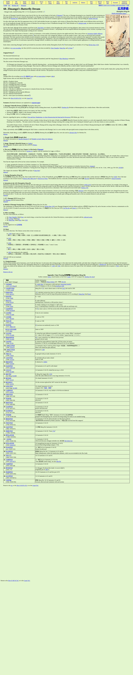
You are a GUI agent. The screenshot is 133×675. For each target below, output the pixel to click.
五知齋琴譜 (9, 406)
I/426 (11, 306)
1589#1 (45, 362)
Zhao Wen (37, 170)
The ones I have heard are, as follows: (13, 213)
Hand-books (24, 2)
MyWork (16, 2)
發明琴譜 (8, 296)
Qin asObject (33, 2)
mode (82, 23)
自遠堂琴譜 (9, 427)
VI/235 (12, 359)
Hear (58, 1)
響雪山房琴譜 (10, 435)
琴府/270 (12, 327)
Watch (58, 3)
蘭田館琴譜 (9, 419)
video (52, 76)
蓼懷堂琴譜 (9, 402)
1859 (115, 177)
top (11, 485)
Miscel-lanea (100, 2)
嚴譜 (45, 388)
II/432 (11, 322)
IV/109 (12, 314)
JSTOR (120, 167)
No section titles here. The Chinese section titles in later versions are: (22, 230)
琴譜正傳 (8, 321)
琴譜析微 (8, 398)
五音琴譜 (8, 333)
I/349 (11, 298)
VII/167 (12, 347)
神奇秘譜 (9, 284)
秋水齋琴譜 (9, 451)
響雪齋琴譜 (9, 468)
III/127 (11, 294)
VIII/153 (12, 367)
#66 (11, 331)
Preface (35, 145)
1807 (46, 469)
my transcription (40, 76)
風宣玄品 (8, 300)
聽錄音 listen (29, 76)
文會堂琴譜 (9, 358)
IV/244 (12, 335)
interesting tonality (66, 284)
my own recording (16, 48)
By (8, 217)
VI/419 (12, 363)
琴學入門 (8, 455)
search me (124, 3)
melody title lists (93, 18)
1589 (43, 349)
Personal (115, 2)
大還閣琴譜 (9, 390)
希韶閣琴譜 (9, 472)
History (83, 2)
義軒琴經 (8, 374)
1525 (26, 220)
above (49, 277)
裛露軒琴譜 (9, 431)
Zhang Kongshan (116, 178)
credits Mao (40, 284)
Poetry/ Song (50, 2)
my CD (23, 76)
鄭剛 (49, 388)
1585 (9, 252)
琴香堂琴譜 (9, 423)
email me (124, 1)
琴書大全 (8, 354)
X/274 (11, 384)
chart (89, 277)
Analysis (74, 2)
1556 (9, 243)
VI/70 (11, 343)
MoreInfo (107, 2)
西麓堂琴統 (9, 292)
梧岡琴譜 (8, 304)
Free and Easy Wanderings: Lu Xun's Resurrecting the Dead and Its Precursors (49, 117)
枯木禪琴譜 (9, 476)
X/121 (11, 380)
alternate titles (73, 132)
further (30, 143)
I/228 (12, 290)
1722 (53, 431)
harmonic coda (60, 286)
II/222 (11, 302)
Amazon (92, 166)
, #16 (93, 45)
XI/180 (15, 388)
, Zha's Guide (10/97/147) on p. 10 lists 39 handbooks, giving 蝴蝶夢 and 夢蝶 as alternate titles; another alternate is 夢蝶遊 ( (62, 177)
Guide (68, 277)
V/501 (11, 355)
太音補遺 (8, 317)
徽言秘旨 (8, 378)
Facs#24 (12, 310)
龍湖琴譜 (8, 325)
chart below (40, 27)
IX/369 (12, 372)
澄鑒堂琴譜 (9, 394)
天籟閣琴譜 (9, 464)
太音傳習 (8, 313)
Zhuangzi (23, 5)
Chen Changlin (55, 48)
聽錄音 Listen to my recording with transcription (112, 5)
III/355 (11, 318)
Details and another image (119, 13)
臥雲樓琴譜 (9, 411)
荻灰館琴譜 (9, 447)
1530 (117, 266)
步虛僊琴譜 (9, 309)
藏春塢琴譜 (9, 362)
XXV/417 (12, 461)
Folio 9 (74, 208)
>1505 (10, 233)
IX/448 (14, 376)
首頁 (127, 5)
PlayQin (66, 2)
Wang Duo (62, 48)
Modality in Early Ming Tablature (42, 139)
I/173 (11, 286)
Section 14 (29, 151)
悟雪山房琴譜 (10, 443)
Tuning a (84, 187)
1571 (9, 247)
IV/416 (12, 339)
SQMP (5, 5)
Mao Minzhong (64, 58)
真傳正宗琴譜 (11, 345)
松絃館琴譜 (9, 366)
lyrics (63, 288)
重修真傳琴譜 (10, 337)
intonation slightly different (95, 33)
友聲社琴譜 (9, 386)
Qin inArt (41, 2)
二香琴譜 (8, 439)
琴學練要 (8, 415)
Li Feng (70, 48)
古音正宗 (8, 370)
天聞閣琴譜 (9, 459)
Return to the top (7, 272)
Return (5, 134)
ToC (9, 5)
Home (8, 3)
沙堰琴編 (8, 480)
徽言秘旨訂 (9, 382)
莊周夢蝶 (19, 224)
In (7, 233)
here (22, 217)
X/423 (11, 392)
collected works (88, 217)
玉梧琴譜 (8, 341)
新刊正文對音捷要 (11, 329)
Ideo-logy (91, 2)
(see (15, 143)
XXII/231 (12, 445)
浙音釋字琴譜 (10, 288)
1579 (50, 374)
